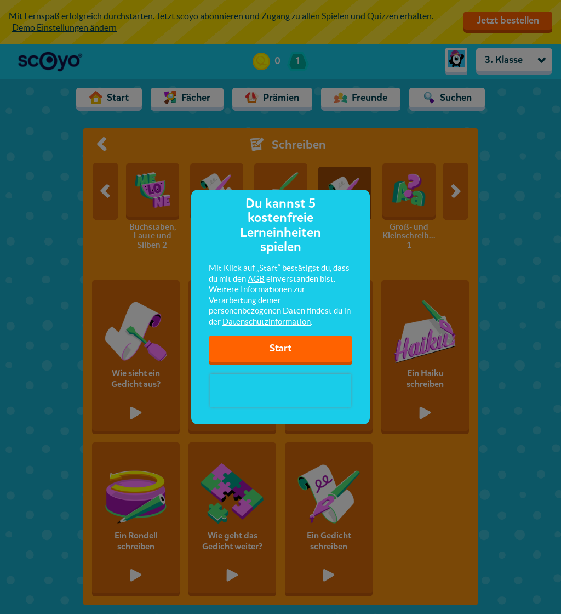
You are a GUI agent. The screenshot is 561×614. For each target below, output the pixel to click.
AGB (256, 278)
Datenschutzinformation (266, 321)
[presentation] (280, 390)
